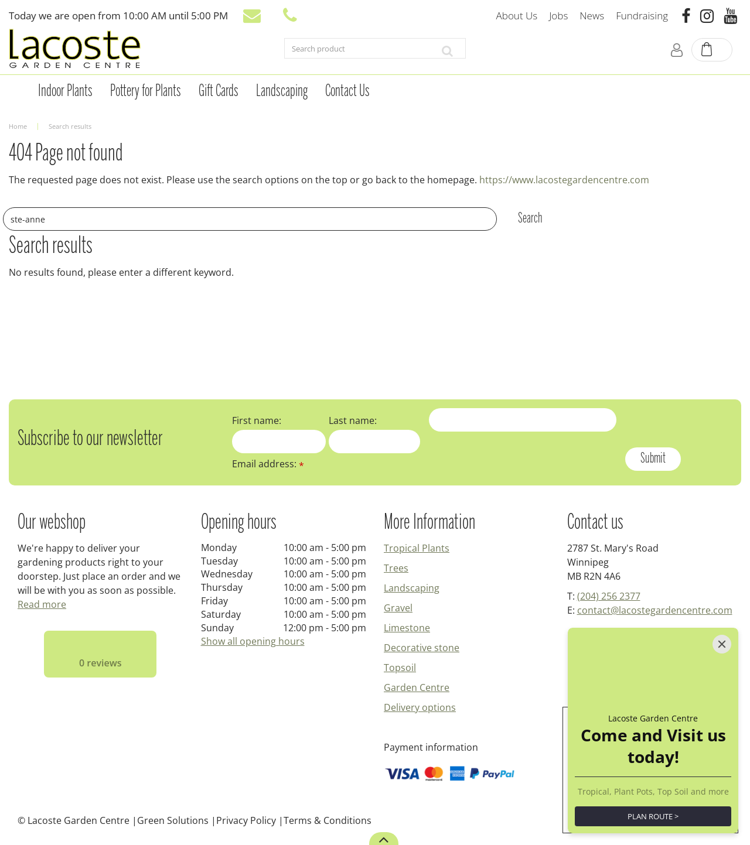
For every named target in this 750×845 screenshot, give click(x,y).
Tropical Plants (416, 548)
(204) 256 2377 (608, 596)
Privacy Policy (246, 820)
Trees (396, 568)
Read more (42, 604)
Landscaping (411, 587)
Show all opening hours (253, 641)
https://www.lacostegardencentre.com (564, 179)
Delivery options (420, 707)
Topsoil (400, 667)
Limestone (407, 627)
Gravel (398, 607)
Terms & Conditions (327, 820)
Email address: (268, 463)
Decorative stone (421, 647)
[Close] (721, 644)
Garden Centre (416, 687)
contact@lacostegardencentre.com (654, 610)
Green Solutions (173, 820)
